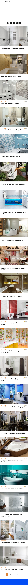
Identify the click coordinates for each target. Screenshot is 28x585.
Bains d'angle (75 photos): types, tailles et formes (12, 460)
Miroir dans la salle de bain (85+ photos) (11, 296)
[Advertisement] (14, 13)
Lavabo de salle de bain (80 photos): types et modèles (13, 269)
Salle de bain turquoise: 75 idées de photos (12, 488)
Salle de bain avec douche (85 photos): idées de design (13, 379)
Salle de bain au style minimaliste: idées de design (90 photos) (12, 515)
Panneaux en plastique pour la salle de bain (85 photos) (13, 323)
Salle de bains (3, 47)
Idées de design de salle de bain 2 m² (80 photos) (12, 157)
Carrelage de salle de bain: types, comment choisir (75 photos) (12, 351)
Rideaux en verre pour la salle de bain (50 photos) (12, 241)
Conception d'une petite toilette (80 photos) (13, 542)
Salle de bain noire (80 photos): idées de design (13, 433)
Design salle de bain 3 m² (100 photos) (11, 103)
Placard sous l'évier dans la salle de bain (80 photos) (13, 185)
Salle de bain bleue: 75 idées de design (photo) (13, 407)
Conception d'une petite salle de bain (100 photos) (12, 49)
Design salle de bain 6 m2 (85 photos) (11, 76)
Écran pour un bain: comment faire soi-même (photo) (13, 213)
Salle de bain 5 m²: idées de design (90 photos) (13, 130)
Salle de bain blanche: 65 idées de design (12, 569)
